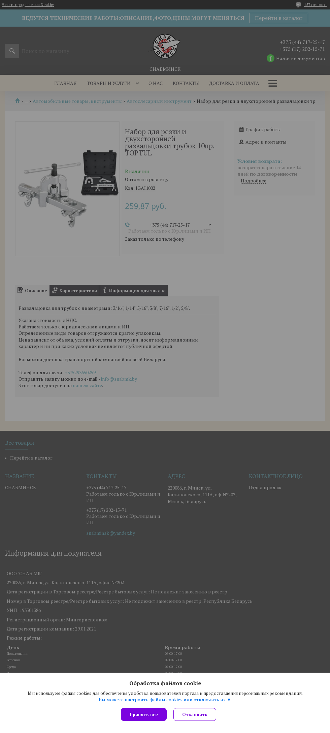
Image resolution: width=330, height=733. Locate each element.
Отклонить (194, 714)
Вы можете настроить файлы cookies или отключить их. (163, 700)
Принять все (144, 714)
